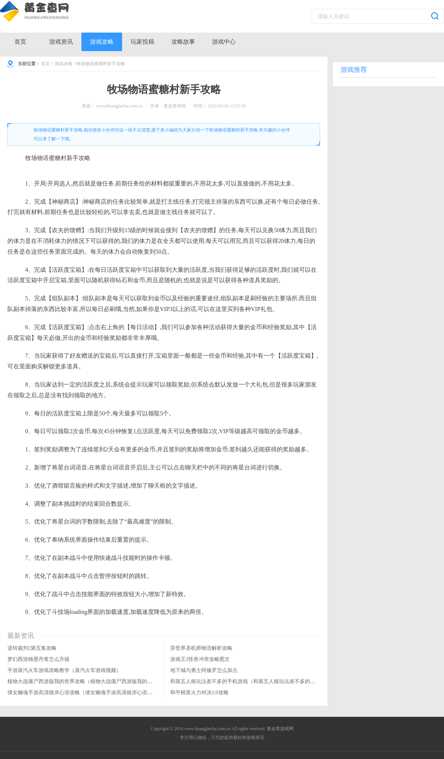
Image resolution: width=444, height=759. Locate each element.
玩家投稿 (142, 42)
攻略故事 (183, 42)
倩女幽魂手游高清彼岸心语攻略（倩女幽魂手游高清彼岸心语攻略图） (87, 692)
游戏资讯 (61, 42)
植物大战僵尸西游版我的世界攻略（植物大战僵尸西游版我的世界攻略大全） (95, 681)
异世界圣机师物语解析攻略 (201, 648)
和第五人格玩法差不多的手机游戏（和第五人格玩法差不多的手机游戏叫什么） (261, 681)
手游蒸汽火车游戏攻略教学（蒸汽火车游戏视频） (64, 670)
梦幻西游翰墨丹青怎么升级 (38, 659)
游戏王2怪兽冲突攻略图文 (200, 659)
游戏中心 (224, 42)
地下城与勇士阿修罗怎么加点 (204, 670)
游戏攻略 (102, 42)
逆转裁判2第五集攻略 (32, 648)
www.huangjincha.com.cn (119, 105)
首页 (20, 42)
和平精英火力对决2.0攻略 (199, 692)
